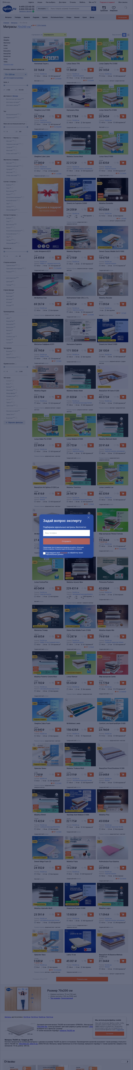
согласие (63, 553)
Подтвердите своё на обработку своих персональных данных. (64, 553)
